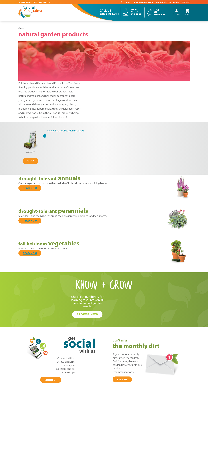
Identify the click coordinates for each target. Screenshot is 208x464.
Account (176, 12)
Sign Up (122, 379)
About (176, 2)
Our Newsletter (163, 2)
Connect (50, 379)
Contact (186, 2)
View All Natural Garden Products (65, 130)
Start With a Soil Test (135, 11)
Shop (128, 2)
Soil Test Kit (30, 152)
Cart (187, 12)
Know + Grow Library (143, 2)
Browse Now (87, 314)
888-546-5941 (45, 2)
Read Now (30, 188)
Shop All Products (159, 12)
